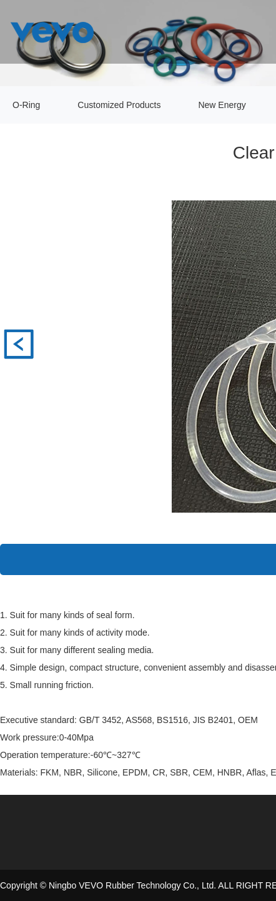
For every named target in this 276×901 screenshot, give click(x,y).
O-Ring (26, 105)
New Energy (221, 105)
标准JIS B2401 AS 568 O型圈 (18, 344)
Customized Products (118, 105)
